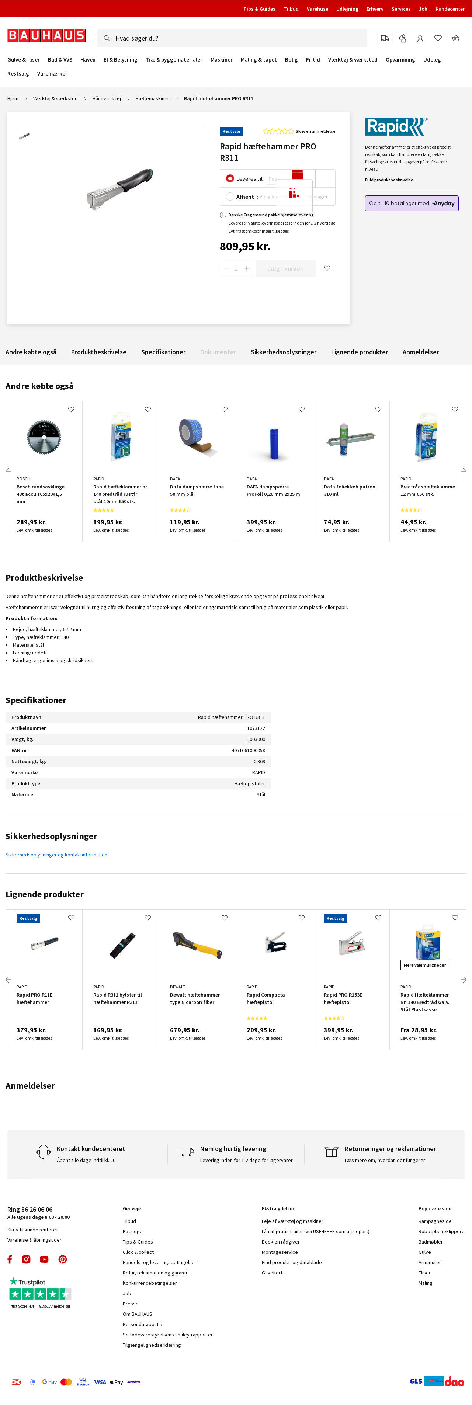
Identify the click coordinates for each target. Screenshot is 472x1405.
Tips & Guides (259, 9)
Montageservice (280, 1252)
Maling (426, 1283)
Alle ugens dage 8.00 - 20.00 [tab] (38, 1212)
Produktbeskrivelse (98, 352)
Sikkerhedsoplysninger (283, 352)
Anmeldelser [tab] (30, 1085)
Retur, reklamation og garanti (155, 1272)
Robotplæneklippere (442, 1231)
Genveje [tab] (132, 1208)
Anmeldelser (421, 352)
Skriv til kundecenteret (32, 1229)
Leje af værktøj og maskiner (292, 1221)
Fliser (425, 1272)
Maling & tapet (259, 59)
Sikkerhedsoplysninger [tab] (51, 836)
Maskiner (222, 59)
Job (423, 9)
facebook (10, 1259)
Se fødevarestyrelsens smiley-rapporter (168, 1334)
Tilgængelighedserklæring (152, 1345)
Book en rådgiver (281, 1241)
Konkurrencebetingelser (150, 1283)
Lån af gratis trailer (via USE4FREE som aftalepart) (315, 1231)
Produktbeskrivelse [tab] (44, 577)
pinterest (63, 1259)
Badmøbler (431, 1241)
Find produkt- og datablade (292, 1262)
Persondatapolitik (142, 1324)
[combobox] (232, 38)
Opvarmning (400, 59)
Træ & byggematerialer (174, 59)
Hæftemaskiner (152, 98)
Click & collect (138, 1252)
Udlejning (347, 9)
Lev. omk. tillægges (34, 530)
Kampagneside (435, 1221)
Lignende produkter (359, 352)
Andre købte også (31, 352)
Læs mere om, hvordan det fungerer (385, 1160)
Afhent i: (247, 196)
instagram (26, 1259)
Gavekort (272, 1272)
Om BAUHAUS (137, 1314)
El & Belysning (121, 59)
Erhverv (375, 9)
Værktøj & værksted (353, 59)
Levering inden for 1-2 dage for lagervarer (246, 1160)
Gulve (425, 1252)
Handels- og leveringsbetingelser (160, 1262)
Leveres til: (250, 178)
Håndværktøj (107, 98)
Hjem (12, 98)
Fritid (313, 59)
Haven (88, 59)
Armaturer (430, 1262)
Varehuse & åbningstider (34, 1240)
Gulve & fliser (23, 59)
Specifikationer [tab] (36, 700)
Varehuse (317, 9)
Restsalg (18, 73)
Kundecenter (450, 9)
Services (401, 9)
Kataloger (134, 1231)
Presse (131, 1303)
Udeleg (432, 59)
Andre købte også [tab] (40, 386)
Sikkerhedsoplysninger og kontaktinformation (56, 854)
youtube (44, 1259)
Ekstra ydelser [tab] (278, 1208)
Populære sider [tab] (436, 1208)
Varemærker (52, 73)
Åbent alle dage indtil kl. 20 (86, 1160)
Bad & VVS (60, 59)
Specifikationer (163, 352)
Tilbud (291, 9)
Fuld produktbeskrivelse (389, 179)
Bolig (291, 59)
